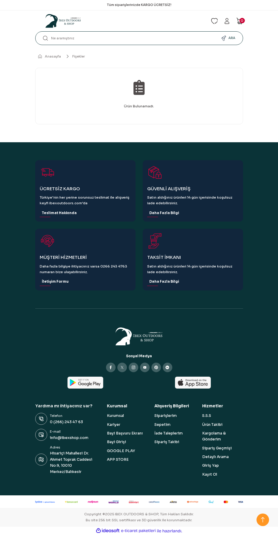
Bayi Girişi (116, 442)
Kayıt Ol (209, 474)
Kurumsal (115, 415)
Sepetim (162, 424)
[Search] (139, 38)
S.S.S (206, 415)
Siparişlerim (165, 415)
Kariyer (113, 424)
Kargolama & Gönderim (214, 436)
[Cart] (239, 21)
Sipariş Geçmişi (217, 448)
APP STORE (118, 459)
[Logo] (119, 20)
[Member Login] (227, 21)
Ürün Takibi (212, 424)
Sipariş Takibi (166, 442)
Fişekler (78, 56)
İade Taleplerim (168, 433)
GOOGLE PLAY (121, 451)
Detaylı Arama (215, 456)
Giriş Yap (210, 465)
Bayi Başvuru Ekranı (125, 433)
